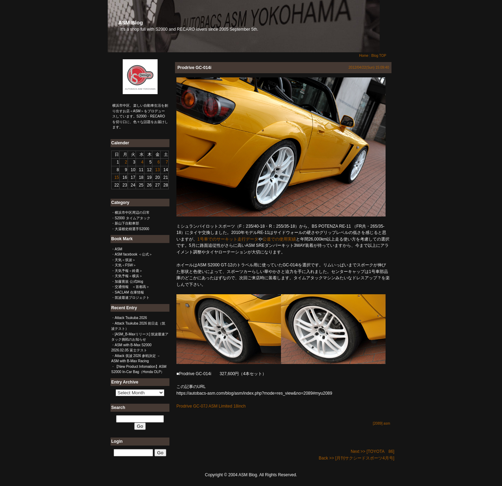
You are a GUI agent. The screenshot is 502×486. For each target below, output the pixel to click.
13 (157, 169)
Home (363, 56)
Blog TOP (378, 56)
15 (116, 177)
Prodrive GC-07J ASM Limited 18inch (211, 406)
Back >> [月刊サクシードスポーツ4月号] (356, 458)
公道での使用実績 (279, 239)
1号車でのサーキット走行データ (227, 239)
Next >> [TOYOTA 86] (372, 451)
